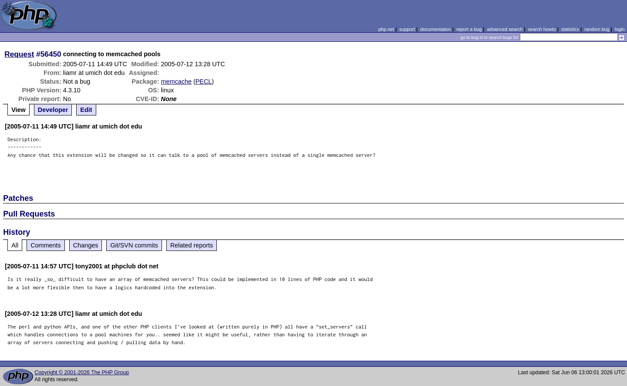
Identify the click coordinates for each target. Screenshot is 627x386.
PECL (204, 81)
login (620, 29)
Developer (53, 109)
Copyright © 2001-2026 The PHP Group (81, 372)
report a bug (469, 29)
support (407, 29)
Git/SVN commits (134, 245)
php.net (386, 29)
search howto (542, 29)
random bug (597, 29)
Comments (45, 245)
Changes (85, 245)
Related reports (191, 245)
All (14, 245)
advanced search (504, 29)
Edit (86, 109)
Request (19, 54)
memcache (176, 81)
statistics (570, 29)
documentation (435, 29)
